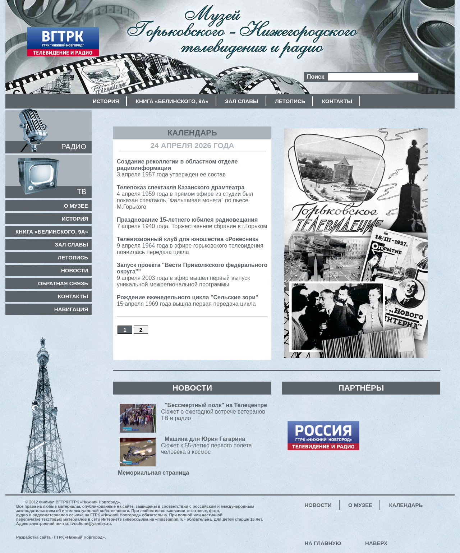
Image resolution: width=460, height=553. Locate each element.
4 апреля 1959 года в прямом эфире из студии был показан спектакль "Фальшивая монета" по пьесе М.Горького (185, 197)
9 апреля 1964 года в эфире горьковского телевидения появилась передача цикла (190, 245)
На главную (323, 543)
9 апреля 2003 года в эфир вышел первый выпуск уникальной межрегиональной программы (192, 274)
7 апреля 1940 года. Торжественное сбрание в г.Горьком (192, 223)
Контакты (337, 101)
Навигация (71, 309)
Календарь (406, 505)
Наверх (376, 543)
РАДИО (73, 147)
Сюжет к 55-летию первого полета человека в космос (206, 447)
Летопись (290, 101)
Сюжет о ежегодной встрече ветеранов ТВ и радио (214, 413)
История (106, 101)
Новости (74, 270)
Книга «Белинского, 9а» (172, 101)
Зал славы (241, 101)
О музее (76, 206)
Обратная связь (63, 283)
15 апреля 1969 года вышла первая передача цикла (187, 300)
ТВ (81, 191)
